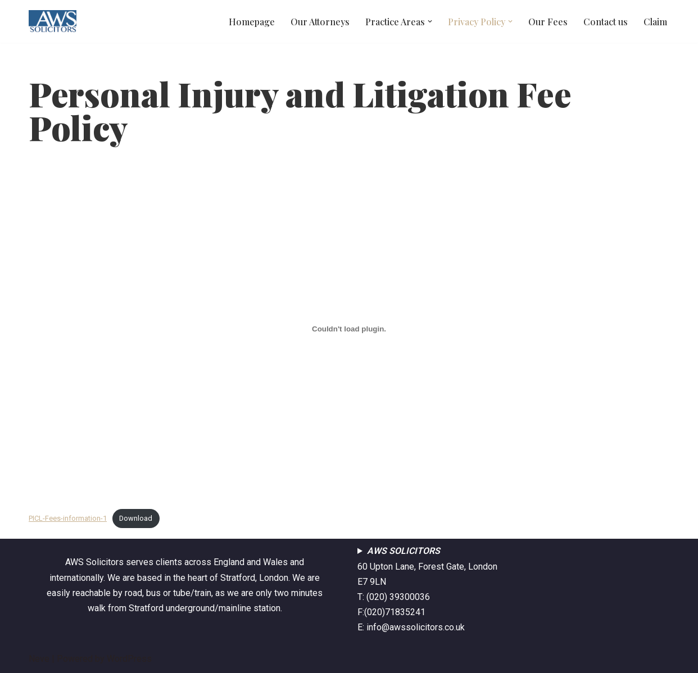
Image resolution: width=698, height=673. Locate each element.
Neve (39, 658)
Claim (655, 22)
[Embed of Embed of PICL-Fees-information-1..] (349, 329)
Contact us (605, 22)
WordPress (129, 658)
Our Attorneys (320, 22)
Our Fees (548, 22)
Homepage (252, 22)
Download (135, 518)
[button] (430, 21)
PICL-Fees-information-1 (68, 518)
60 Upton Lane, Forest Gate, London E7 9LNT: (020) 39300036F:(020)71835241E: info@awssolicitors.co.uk (427, 589)
